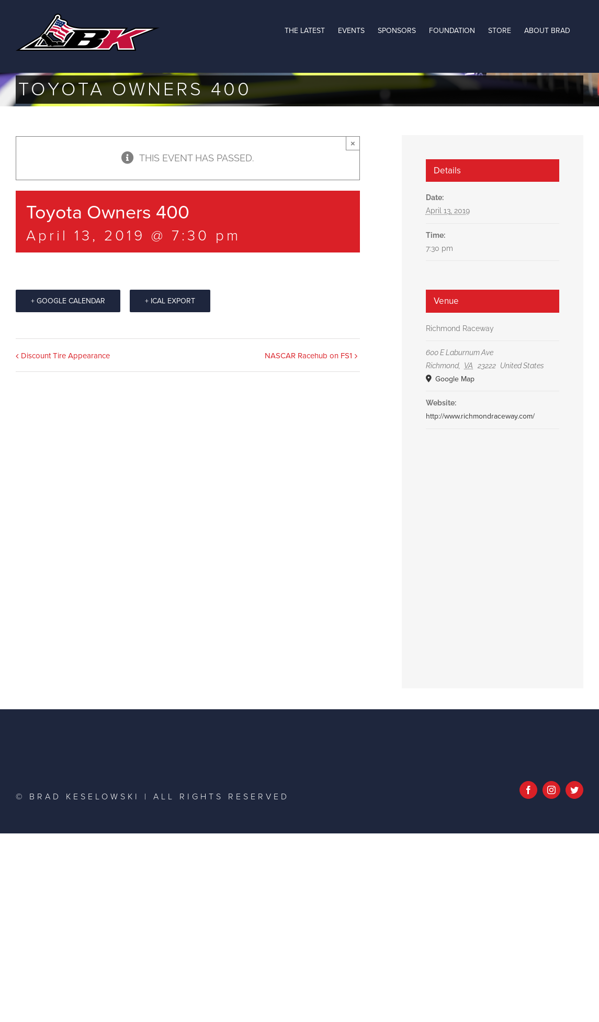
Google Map (453, 379)
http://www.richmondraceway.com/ (480, 416)
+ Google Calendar (68, 300)
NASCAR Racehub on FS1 (308, 355)
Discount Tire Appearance (65, 355)
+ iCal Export (170, 300)
